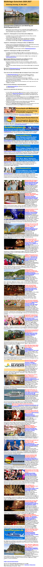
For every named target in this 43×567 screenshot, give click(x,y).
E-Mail (5, 561)
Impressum (26, 564)
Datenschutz (32, 564)
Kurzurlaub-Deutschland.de (20, 124)
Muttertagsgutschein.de (28, 40)
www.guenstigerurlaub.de (12, 561)
